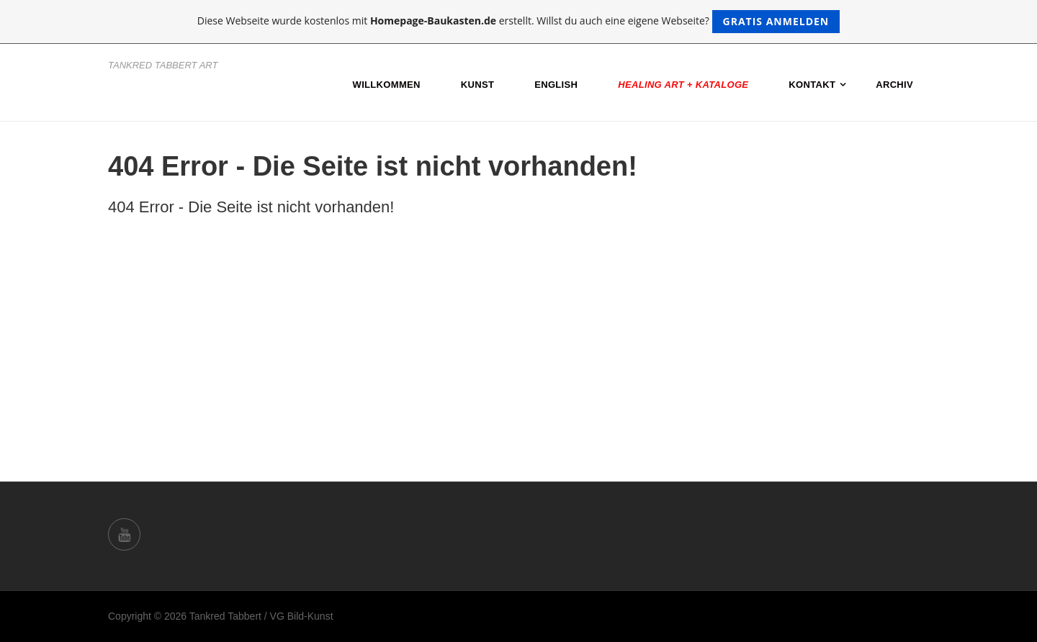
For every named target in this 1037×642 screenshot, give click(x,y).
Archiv (894, 84)
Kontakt (812, 84)
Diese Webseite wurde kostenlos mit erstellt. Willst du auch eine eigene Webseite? (518, 21)
